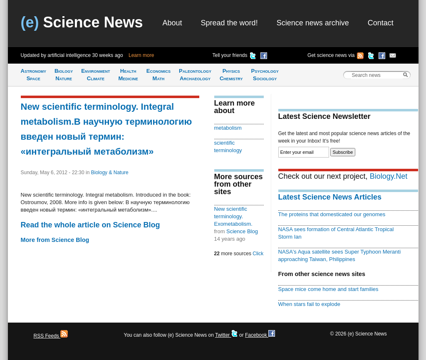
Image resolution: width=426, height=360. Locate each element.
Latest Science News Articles (329, 197)
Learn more (141, 55)
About (172, 23)
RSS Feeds (51, 336)
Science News (82, 22)
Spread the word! (229, 23)
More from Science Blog (55, 240)
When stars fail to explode (309, 304)
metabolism (228, 128)
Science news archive (313, 23)
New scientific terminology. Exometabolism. (233, 216)
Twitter (226, 335)
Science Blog (242, 231)
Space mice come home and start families (328, 289)
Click (258, 253)
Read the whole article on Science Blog (90, 225)
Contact (381, 23)
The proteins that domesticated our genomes (332, 214)
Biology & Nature (110, 172)
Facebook (260, 335)
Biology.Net (389, 176)
